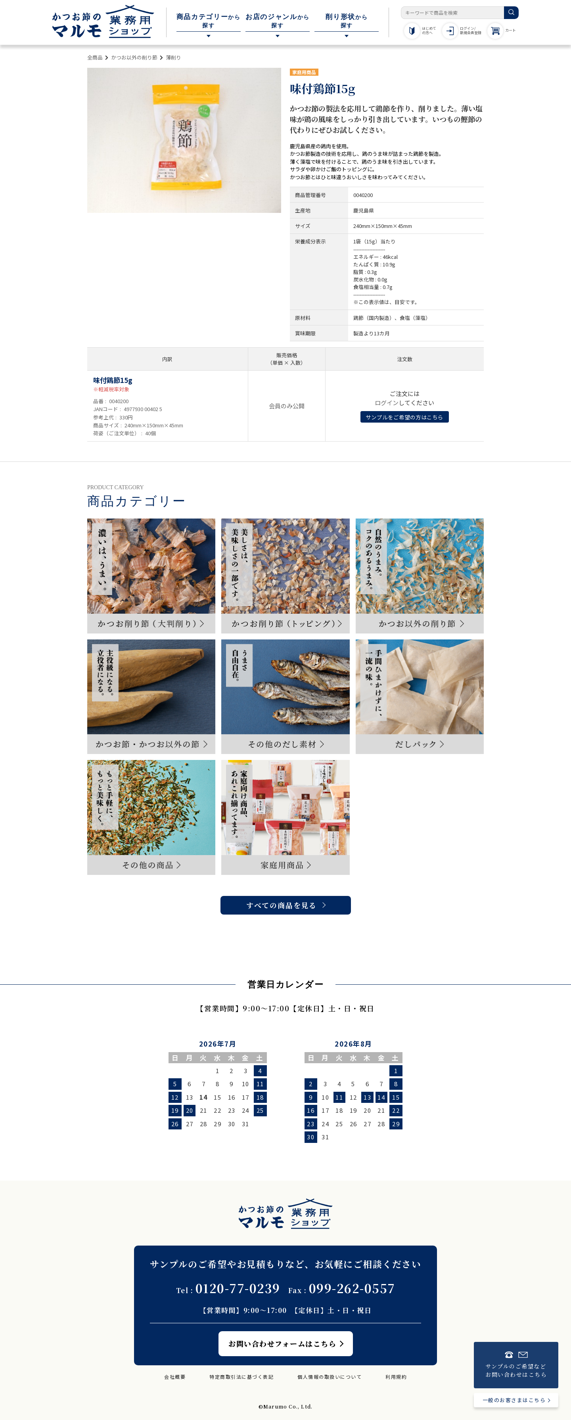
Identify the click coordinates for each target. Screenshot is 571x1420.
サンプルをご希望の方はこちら (404, 417)
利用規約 (396, 1376)
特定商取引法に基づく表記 (241, 1376)
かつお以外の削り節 (134, 57)
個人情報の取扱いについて (329, 1376)
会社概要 (175, 1376)
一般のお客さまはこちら (514, 1400)
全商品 (95, 57)
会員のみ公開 (287, 406)
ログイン (387, 402)
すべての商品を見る (281, 905)
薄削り (173, 57)
